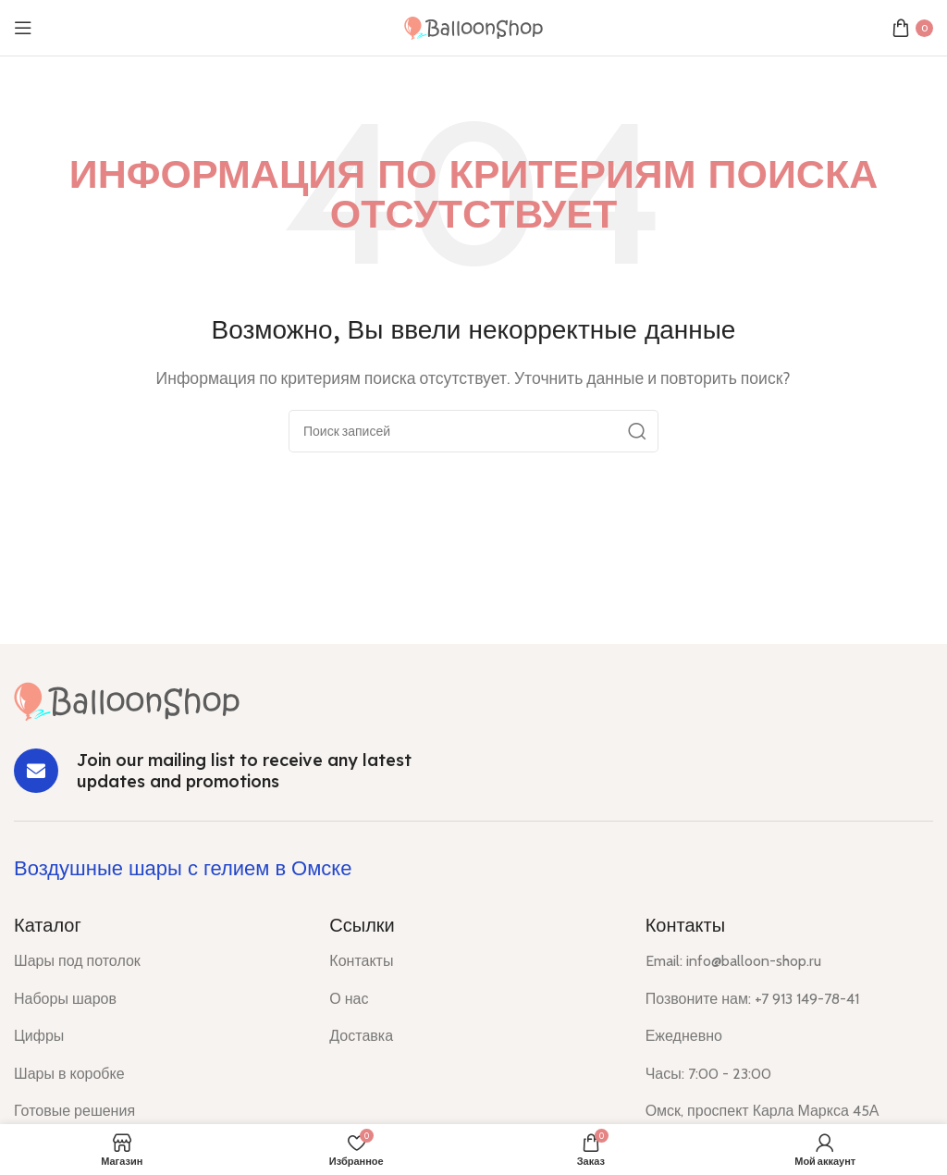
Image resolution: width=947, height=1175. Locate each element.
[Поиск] (473, 431)
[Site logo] (473, 26)
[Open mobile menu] (23, 27)
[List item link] (157, 961)
